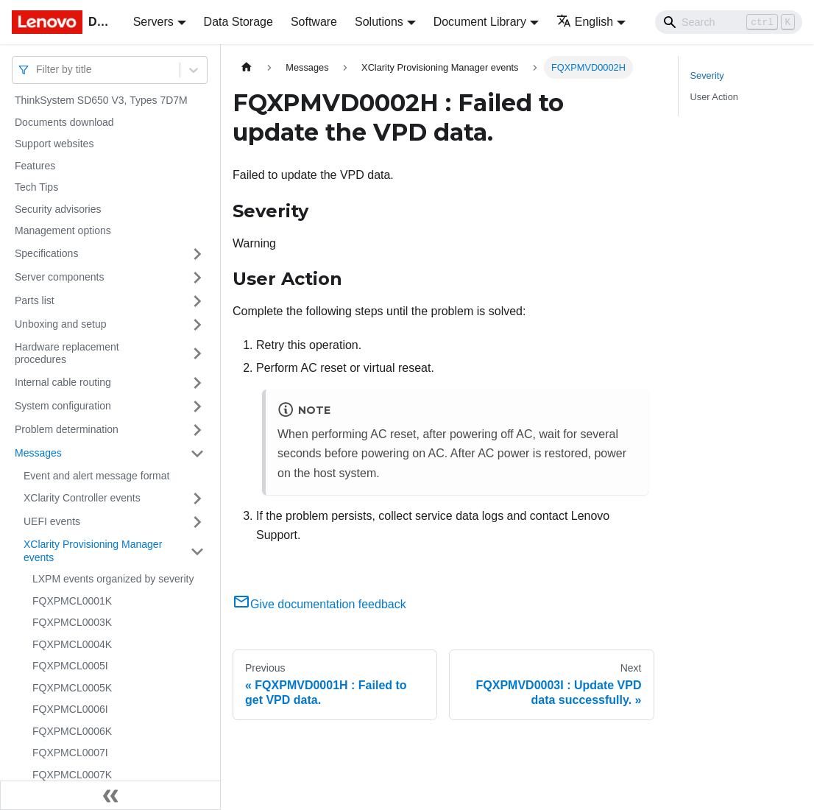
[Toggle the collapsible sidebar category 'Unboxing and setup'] (197, 325)
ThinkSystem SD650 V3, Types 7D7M (101, 100)
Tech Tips (36, 187)
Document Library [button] (479, 21)
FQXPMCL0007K (72, 775)
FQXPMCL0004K (72, 644)
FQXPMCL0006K (72, 731)
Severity (707, 75)
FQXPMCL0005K (72, 688)
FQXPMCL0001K (72, 601)
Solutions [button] (379, 21)
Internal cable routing (63, 382)
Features (35, 166)
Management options (63, 230)
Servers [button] (153, 21)
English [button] (584, 21)
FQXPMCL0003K (72, 622)
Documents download (64, 122)
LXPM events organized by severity (113, 579)
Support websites (54, 143)
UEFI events (52, 521)
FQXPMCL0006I (70, 709)
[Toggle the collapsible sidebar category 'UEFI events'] (197, 522)
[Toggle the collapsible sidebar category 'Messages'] (197, 453)
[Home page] (247, 67)
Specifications (46, 253)
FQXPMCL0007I (70, 752)
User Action (714, 96)
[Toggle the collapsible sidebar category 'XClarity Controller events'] (197, 498)
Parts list (34, 300)
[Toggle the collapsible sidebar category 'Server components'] (197, 277)
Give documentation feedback (319, 604)
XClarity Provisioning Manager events (93, 550)
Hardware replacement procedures (67, 353)
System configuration (63, 406)
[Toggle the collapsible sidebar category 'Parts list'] (197, 301)
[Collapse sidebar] (110, 795)
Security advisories (58, 209)
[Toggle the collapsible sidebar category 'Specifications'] (197, 254)
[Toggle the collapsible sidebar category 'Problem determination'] (197, 430)
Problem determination (66, 429)
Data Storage (238, 21)
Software (314, 21)
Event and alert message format (96, 476)
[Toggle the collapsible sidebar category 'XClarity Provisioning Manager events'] (197, 551)
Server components (59, 277)
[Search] (728, 22)
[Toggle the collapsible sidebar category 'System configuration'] (197, 406)
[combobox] (37, 69)
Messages (38, 453)
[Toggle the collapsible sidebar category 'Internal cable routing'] (197, 383)
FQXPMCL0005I (70, 666)
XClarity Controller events (82, 498)
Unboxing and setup (61, 324)
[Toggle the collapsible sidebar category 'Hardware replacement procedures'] (197, 354)
